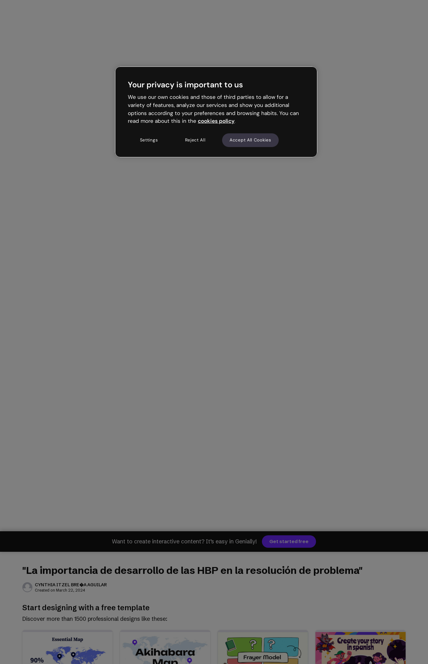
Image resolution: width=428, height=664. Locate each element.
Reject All (195, 140)
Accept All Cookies (250, 140)
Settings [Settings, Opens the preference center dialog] (149, 140)
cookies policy (216, 121)
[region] (216, 112)
